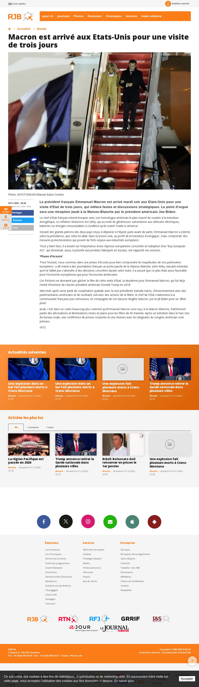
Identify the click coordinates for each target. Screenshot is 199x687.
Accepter (187, 678)
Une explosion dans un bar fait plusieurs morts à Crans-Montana (27, 387)
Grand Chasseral (53, 567)
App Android (154, 521)
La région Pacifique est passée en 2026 (26, 461)
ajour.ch (47, 16)
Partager (15, 212)
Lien (13, 227)
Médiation (126, 576)
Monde (41, 29)
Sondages (50, 599)
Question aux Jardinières (58, 585)
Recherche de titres (55, 558)
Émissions (95, 16)
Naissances (51, 581)
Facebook (44, 521)
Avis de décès (90, 581)
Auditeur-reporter (177, 4)
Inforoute (88, 572)
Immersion (51, 572)
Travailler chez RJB (130, 567)
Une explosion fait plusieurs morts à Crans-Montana (121, 387)
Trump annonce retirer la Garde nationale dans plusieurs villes (169, 387)
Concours (50, 603)
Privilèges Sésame (92, 558)
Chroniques (113, 16)
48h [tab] (16, 427)
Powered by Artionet (149, 652)
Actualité (23, 29)
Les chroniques (53, 554)
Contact (125, 585)
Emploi (86, 576)
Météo (86, 563)
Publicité (125, 563)
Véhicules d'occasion (93, 549)
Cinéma (87, 554)
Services (131, 16)
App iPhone (132, 521)
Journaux (63, 16)
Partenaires (127, 572)
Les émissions (52, 549)
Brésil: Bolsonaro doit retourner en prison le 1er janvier (119, 462)
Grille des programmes (57, 563)
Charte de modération (132, 581)
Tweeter (15, 220)
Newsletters (110, 521)
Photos (79, 16)
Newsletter (126, 590)
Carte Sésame (128, 558)
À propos (125, 549)
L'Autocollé (51, 594)
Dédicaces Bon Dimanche (58, 576)
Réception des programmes (135, 554)
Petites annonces (92, 567)
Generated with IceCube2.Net (176, 652)
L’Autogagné (51, 590)
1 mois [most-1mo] (49, 427)
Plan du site (76, 655)
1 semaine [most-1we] (32, 427)
